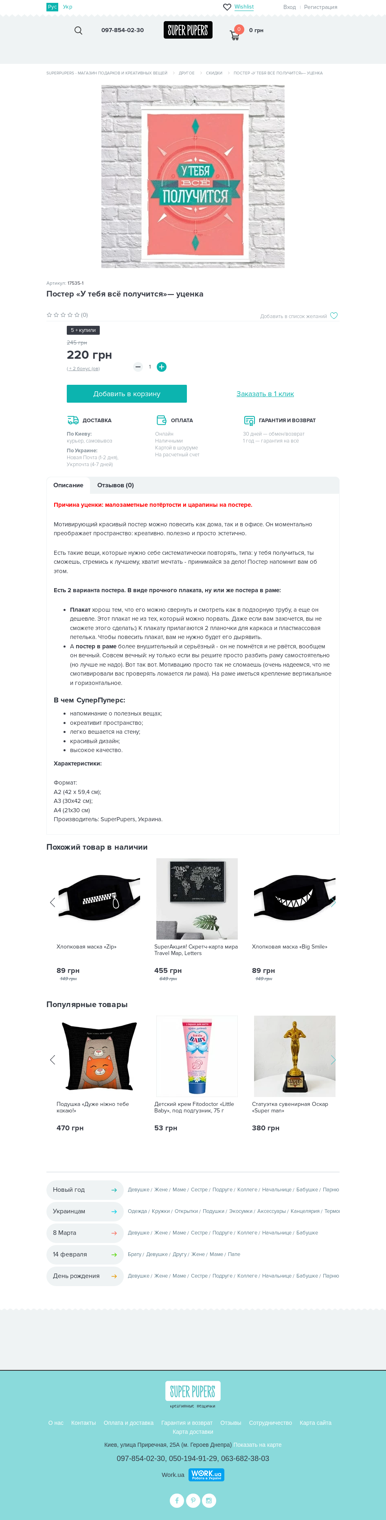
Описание (68, 485)
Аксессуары (271, 1211)
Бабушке (307, 1189)
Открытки (186, 1211)
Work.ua (173, 1474)
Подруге (222, 1189)
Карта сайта (315, 1423)
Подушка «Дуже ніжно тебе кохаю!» (93, 1107)
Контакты (83, 1423)
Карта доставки (193, 1431)
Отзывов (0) (115, 485)
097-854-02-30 (141, 1459)
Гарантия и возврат (187, 1423)
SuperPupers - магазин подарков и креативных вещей (106, 73)
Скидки (214, 73)
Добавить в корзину (126, 393)
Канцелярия (305, 1211)
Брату (134, 1254)
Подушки (213, 1211)
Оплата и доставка (129, 1423)
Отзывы (230, 1423)
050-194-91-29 (193, 1459)
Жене (161, 1189)
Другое (187, 73)
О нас (56, 1423)
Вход (289, 7)
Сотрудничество (270, 1423)
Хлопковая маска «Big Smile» (289, 947)
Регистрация (321, 7)
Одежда (137, 1211)
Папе (234, 1254)
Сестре (199, 1189)
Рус (52, 7)
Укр (67, 7)
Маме (179, 1189)
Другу (179, 1254)
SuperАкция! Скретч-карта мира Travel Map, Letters (196, 950)
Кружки (161, 1211)
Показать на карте (257, 1444)
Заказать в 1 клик (265, 393)
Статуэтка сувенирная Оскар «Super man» (290, 1107)
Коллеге (247, 1189)
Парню (331, 1189)
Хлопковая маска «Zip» (86, 947)
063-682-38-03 (245, 1459)
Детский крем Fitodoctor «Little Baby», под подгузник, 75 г (194, 1107)
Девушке (138, 1189)
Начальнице (277, 1189)
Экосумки (240, 1211)
